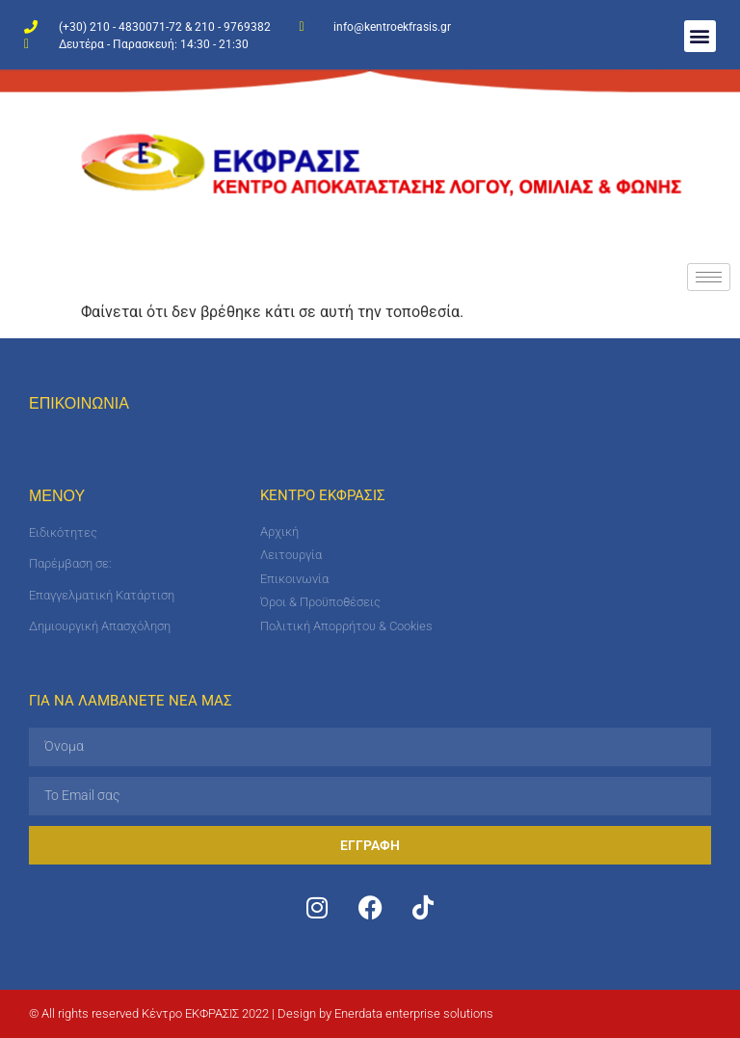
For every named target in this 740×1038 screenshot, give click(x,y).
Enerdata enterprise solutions (413, 1013)
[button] (700, 36)
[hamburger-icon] (708, 277)
